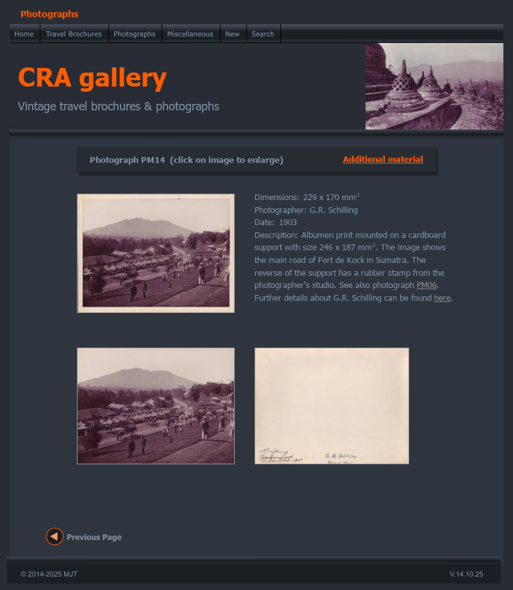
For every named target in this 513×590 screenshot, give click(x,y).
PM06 (427, 285)
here (442, 297)
